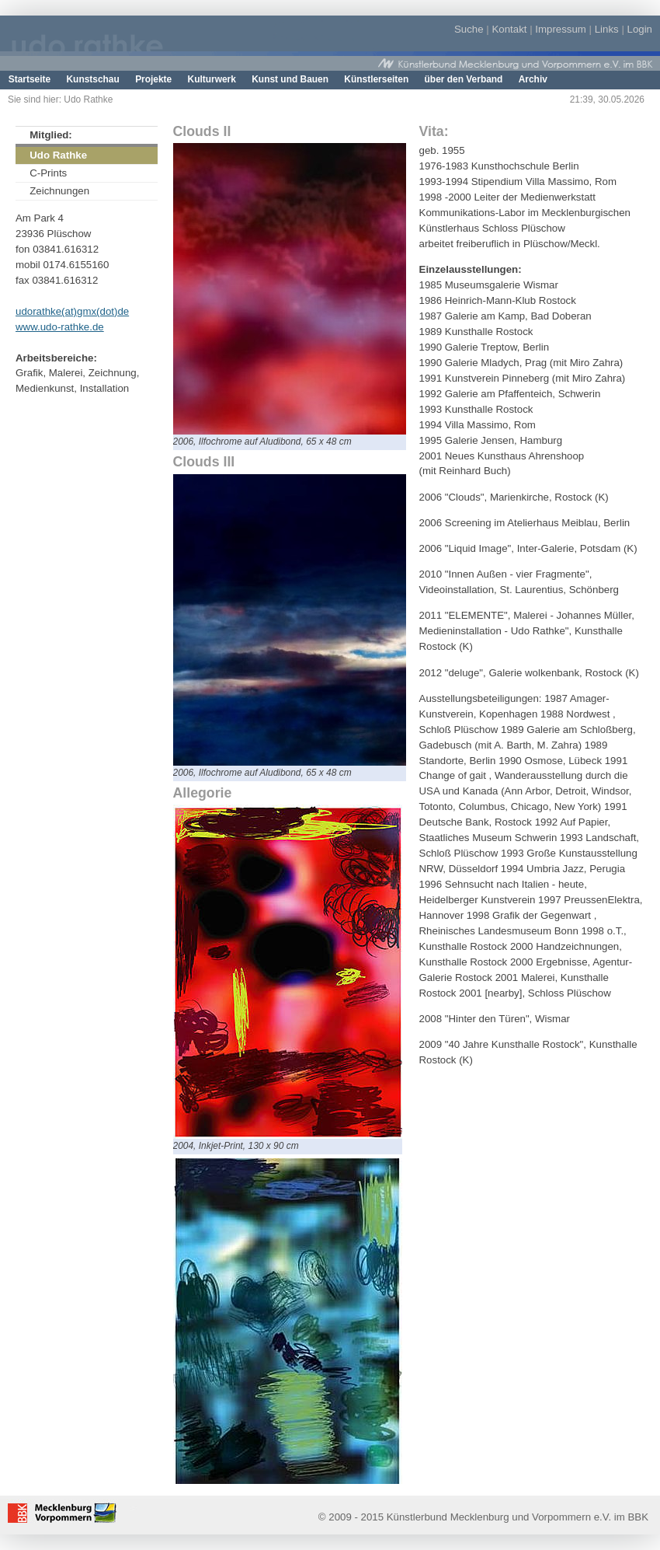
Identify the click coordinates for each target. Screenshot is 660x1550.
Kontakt (509, 29)
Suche (469, 29)
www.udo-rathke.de (60, 327)
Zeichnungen (59, 191)
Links (607, 29)
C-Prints (48, 173)
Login (639, 29)
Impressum (560, 29)
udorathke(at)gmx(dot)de (72, 311)
